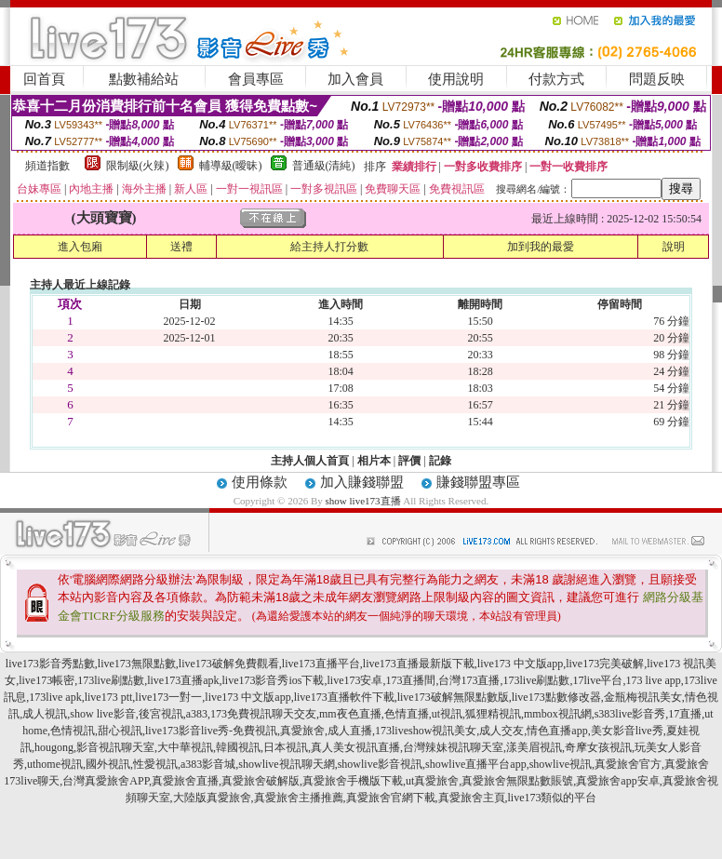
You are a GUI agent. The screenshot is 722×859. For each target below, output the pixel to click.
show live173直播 (363, 500)
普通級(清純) (323, 165)
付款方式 (556, 79)
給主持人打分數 (329, 246)
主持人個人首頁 (310, 460)
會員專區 (256, 79)
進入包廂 (80, 246)
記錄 (440, 460)
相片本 (374, 460)
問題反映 (657, 79)
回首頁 (44, 79)
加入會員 (355, 79)
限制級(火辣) (137, 165)
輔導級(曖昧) (230, 165)
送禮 (181, 246)
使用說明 (456, 79)
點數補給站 (144, 79)
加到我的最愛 (540, 246)
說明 (673, 246)
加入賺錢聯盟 (362, 482)
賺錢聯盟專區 (478, 482)
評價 (409, 460)
